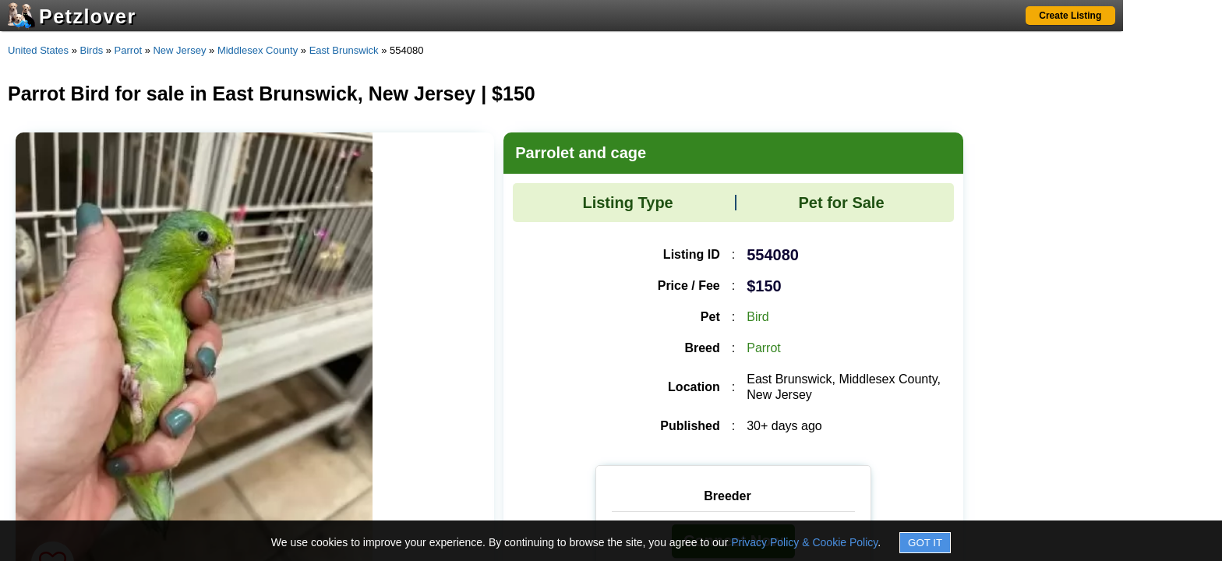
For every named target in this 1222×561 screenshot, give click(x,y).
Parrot (128, 50)
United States (38, 50)
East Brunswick (344, 50)
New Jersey (179, 50)
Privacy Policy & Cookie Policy (804, 542)
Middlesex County (257, 50)
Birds (92, 50)
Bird (757, 316)
